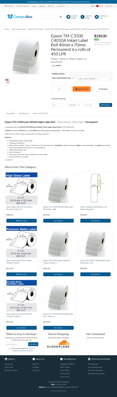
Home (34, 6)
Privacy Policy (28, 351)
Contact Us (61, 6)
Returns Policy (65, 367)
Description (11, 113)
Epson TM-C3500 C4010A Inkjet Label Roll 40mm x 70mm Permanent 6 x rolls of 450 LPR (77, 29)
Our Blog (36, 367)
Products (9, 6)
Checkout (109, 6)
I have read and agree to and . (22, 349)
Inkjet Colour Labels (18, 29)
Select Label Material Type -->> (63, 78)
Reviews (40, 113)
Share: (57, 65)
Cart (97, 6)
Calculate (105, 105)
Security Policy (65, 373)
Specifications (24, 113)
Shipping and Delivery (67, 364)
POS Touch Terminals (95, 370)
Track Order (9, 367)
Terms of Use (64, 377)
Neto (65, 391)
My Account (9, 364)
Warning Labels (93, 364)
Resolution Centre (11, 370)
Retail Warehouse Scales (96, 373)
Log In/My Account (23, 6)
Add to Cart (81, 89)
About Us (51, 6)
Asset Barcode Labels (95, 367)
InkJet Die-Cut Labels (35, 29)
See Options (58, 221)
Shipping (42, 6)
